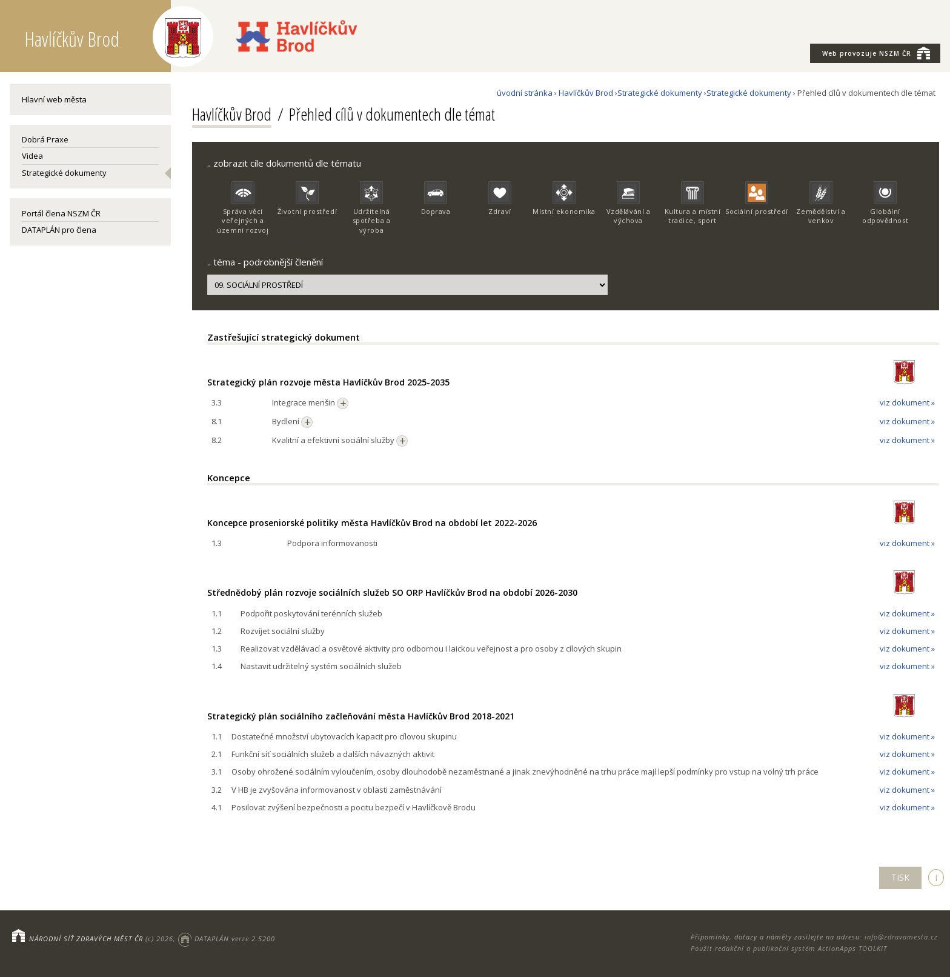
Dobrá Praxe (45, 139)
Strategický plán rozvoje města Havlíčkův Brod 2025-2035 (328, 382)
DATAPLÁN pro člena (59, 229)
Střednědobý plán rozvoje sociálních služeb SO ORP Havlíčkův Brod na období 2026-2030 (392, 592)
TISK (900, 877)
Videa (32, 155)
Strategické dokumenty (64, 172)
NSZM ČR (876, 52)
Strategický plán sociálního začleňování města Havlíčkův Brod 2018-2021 (360, 716)
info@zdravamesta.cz (901, 936)
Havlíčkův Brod (586, 92)
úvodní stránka (525, 92)
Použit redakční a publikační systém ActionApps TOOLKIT (789, 948)
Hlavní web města (54, 99)
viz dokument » (907, 402)
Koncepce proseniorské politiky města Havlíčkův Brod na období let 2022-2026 (372, 523)
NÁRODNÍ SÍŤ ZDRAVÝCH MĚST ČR (86, 938)
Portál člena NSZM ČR (61, 213)
